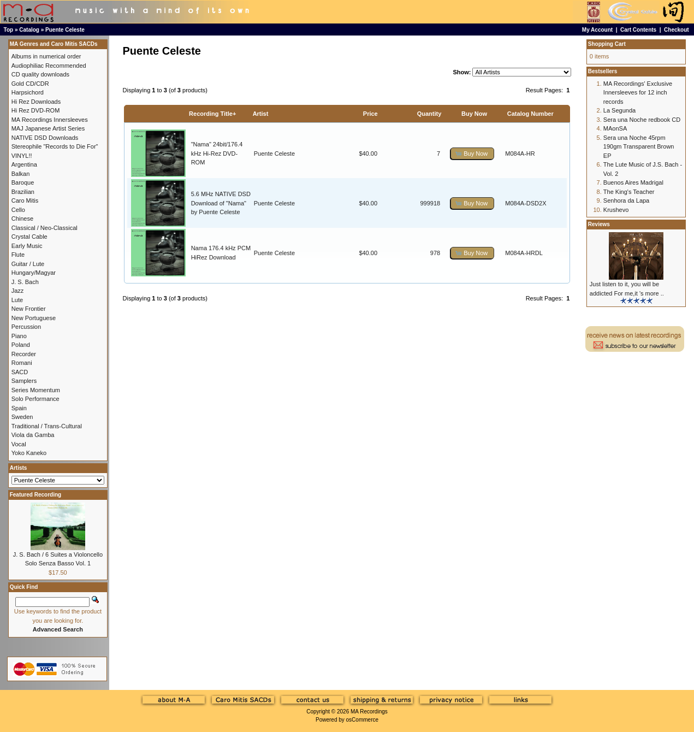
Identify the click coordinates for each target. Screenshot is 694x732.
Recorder (23, 354)
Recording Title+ (212, 113)
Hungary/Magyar (33, 272)
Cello (18, 209)
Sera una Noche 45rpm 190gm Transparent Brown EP (638, 146)
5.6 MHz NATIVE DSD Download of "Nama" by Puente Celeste (221, 203)
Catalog (29, 30)
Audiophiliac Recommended (48, 65)
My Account (597, 30)
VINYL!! (21, 155)
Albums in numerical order (46, 56)
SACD (19, 372)
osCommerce (362, 720)
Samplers (24, 380)
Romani (21, 362)
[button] (472, 153)
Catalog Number (530, 113)
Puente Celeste (65, 30)
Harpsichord (27, 92)
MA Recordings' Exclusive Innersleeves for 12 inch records (637, 92)
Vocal (18, 444)
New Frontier (28, 308)
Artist (261, 113)
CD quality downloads (40, 74)
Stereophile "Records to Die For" (54, 146)
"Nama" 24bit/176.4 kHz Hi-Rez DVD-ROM (217, 153)
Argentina (24, 164)
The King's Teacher (629, 191)
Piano (19, 336)
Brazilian (22, 191)
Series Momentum (35, 390)
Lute (17, 300)
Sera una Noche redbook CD (641, 119)
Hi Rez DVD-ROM (35, 110)
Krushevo (615, 209)
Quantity (429, 113)
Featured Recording (35, 495)
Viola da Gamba (33, 435)
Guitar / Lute (28, 264)
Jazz (17, 290)
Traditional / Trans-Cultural (46, 426)
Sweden (22, 417)
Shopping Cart (607, 44)
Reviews (599, 224)
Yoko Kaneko (28, 453)
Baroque (22, 182)
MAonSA (615, 128)
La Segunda (619, 110)
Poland (20, 344)
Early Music (27, 246)
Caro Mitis (25, 200)
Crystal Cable (29, 236)
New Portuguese (33, 318)
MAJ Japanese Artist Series (48, 128)
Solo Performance (35, 398)
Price (370, 113)
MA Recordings (369, 712)
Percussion (26, 326)
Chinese (22, 218)
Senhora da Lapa (626, 200)
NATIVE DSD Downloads (45, 137)
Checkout (676, 30)
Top (9, 30)
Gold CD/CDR (30, 83)
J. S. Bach (25, 282)
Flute (18, 254)
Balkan (20, 173)
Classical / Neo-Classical (44, 228)
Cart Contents (638, 30)
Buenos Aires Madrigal (633, 182)
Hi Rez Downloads (36, 101)
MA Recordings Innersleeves (49, 119)
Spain (19, 408)
